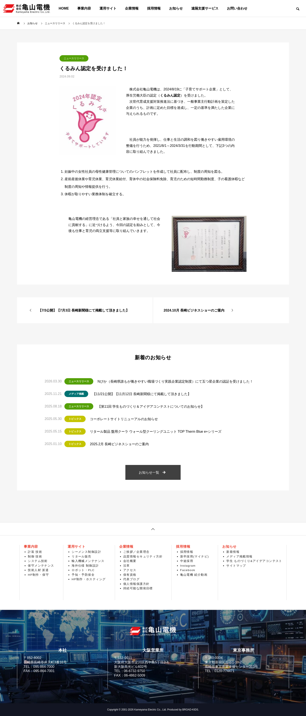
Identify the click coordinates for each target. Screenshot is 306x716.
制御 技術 (35, 556)
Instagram (188, 565)
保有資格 (129, 574)
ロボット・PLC (83, 570)
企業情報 (132, 8)
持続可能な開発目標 (138, 588)
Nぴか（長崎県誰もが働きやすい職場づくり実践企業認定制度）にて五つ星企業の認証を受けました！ (175, 381)
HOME (64, 8)
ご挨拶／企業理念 (136, 551)
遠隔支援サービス (204, 8)
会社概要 (129, 561)
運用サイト (107, 8)
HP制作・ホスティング (89, 579)
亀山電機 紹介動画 (194, 574)
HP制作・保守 (38, 574)
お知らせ (176, 8)
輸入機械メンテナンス (88, 561)
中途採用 (186, 561)
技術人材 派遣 (38, 570)
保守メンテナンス (41, 565)
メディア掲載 (76, 393)
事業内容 (84, 8)
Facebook (187, 570)
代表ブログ (131, 579)
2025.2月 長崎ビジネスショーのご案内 (119, 444)
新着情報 (232, 551)
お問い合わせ (237, 8)
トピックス (75, 418)
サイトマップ (236, 565)
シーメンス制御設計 (86, 551)
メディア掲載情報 (239, 556)
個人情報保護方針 (136, 583)
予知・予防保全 (83, 574)
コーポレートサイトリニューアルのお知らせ (124, 419)
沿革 (126, 565)
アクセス (129, 570)
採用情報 (154, 8)
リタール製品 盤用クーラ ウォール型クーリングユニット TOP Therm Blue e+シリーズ (155, 431)
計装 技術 (35, 551)
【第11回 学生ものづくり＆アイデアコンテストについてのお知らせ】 (151, 406)
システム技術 (38, 561)
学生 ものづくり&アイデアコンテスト (254, 561)
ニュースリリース (74, 58)
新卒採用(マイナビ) (194, 556)
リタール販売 (81, 556)
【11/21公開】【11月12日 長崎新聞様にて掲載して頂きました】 (141, 394)
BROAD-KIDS (190, 709)
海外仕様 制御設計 (85, 565)
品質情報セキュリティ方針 (143, 556)
